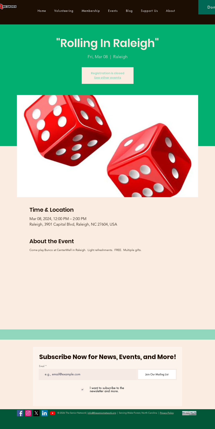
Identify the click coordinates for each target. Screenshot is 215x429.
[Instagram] (28, 413)
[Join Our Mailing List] (157, 374)
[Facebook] (20, 413)
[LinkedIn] (44, 413)
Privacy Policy (167, 412)
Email (41, 366)
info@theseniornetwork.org (102, 412)
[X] (36, 413)
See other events (107, 78)
